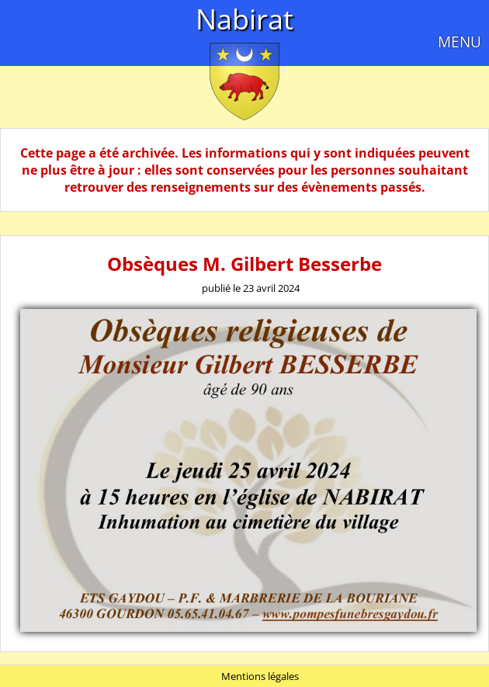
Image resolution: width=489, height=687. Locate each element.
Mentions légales (260, 676)
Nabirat (244, 19)
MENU (459, 41)
